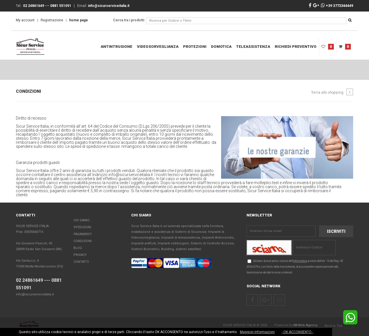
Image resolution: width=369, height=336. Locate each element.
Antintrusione (116, 46)
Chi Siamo (82, 220)
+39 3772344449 (337, 5)
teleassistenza (253, 46)
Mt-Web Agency (305, 325)
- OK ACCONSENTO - (297, 332)
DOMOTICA (221, 46)
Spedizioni (82, 227)
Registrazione (52, 20)
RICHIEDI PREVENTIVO (296, 46)
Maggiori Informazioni (257, 332)
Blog (78, 248)
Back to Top (339, 325)
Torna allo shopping (332, 91)
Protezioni (194, 46)
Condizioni (83, 241)
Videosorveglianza (157, 46)
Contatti (81, 262)
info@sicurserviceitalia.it (35, 295)
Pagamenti (83, 234)
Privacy (80, 255)
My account (25, 20)
